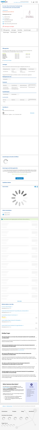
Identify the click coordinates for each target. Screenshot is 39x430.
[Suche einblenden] (32, 2)
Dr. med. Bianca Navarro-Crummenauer (9, 315)
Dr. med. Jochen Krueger (6, 306)
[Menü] (37, 2)
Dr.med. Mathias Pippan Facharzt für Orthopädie (11, 320)
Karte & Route (14, 32)
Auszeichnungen (27, 30)
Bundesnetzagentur (6, 387)
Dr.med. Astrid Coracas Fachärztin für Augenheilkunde (12, 325)
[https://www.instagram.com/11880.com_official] (5, 425)
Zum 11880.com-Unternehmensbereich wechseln (21, 2)
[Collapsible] (36, 337)
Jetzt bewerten (20, 178)
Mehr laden (19, 301)
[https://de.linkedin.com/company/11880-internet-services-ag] (11, 425)
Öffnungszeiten (6, 30)
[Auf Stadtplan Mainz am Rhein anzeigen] (37, 186)
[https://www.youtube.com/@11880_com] (14, 425)
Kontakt (19, 32)
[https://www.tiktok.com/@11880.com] (8, 425)
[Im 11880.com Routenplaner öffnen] (35, 186)
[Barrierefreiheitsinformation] (35, 2)
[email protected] (21, 349)
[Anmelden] (34, 2)
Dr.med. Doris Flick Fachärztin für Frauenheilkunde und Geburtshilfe (15, 310)
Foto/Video (20, 30)
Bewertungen (6, 32)
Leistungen (13, 30)
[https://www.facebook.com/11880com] (3, 425)
